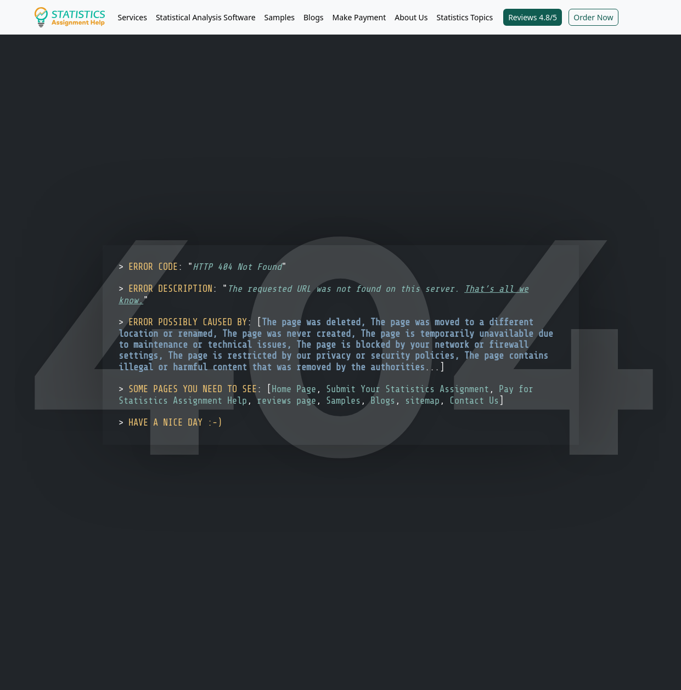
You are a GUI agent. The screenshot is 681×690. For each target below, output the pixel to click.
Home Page (294, 389)
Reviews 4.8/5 (532, 17)
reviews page (286, 400)
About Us (411, 17)
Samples (279, 17)
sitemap (422, 400)
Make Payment (359, 17)
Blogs (313, 17)
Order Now (593, 17)
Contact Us (474, 400)
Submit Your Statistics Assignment (407, 389)
